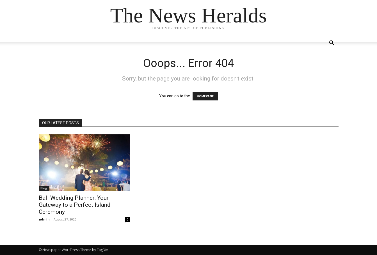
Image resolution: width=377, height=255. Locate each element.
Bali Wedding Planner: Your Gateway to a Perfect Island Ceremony (75, 204)
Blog (43, 188)
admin (44, 219)
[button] (332, 43)
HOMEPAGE (205, 96)
